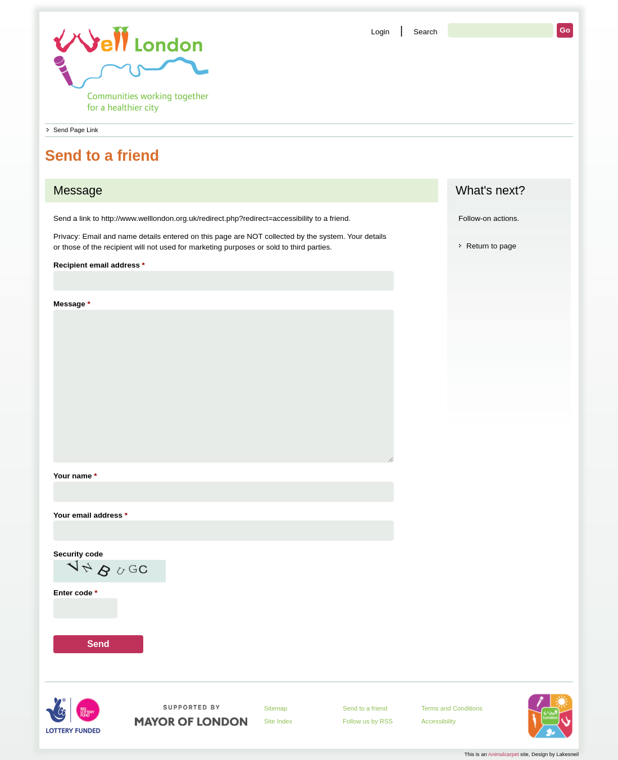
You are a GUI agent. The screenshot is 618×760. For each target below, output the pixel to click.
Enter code (76, 593)
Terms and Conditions (452, 708)
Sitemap (275, 708)
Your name (76, 476)
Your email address (91, 515)
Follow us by (368, 721)
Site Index (278, 721)
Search (425, 32)
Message (73, 304)
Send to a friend (365, 708)
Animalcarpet (503, 754)
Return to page (491, 246)
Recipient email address (100, 265)
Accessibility (438, 721)
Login (380, 32)
